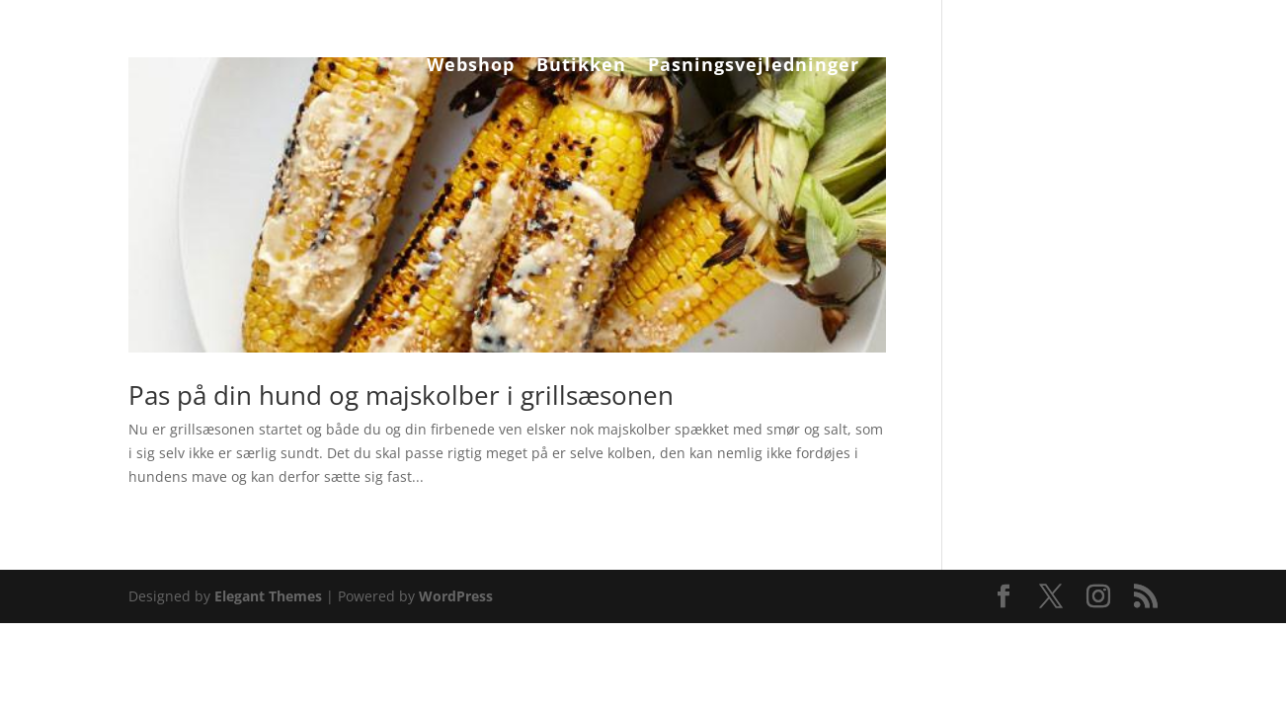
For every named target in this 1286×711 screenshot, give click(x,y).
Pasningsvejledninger (753, 66)
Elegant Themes (268, 596)
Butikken (581, 66)
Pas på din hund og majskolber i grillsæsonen (401, 395)
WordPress (456, 596)
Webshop (471, 66)
